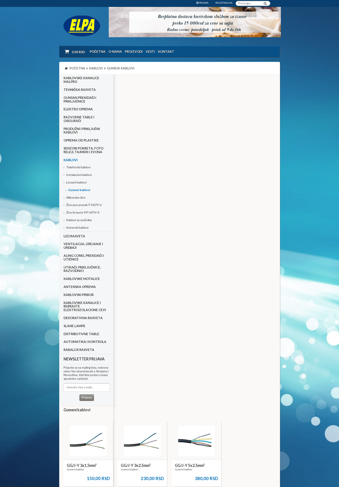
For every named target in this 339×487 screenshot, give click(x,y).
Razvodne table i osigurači (79, 119)
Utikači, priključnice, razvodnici (82, 269)
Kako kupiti (73, 430)
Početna (98, 51)
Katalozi (71, 435)
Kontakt (166, 51)
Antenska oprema (80, 287)
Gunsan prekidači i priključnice (80, 100)
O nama (115, 51)
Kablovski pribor (79, 295)
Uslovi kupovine (76, 424)
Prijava (86, 398)
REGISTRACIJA (224, 2)
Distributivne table (81, 334)
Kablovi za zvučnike (78, 220)
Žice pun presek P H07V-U (83, 205)
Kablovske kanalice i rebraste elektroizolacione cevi (85, 306)
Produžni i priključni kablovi (82, 131)
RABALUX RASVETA (79, 350)
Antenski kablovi (76, 228)
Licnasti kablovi (75, 183)
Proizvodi (134, 51)
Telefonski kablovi (77, 168)
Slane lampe (74, 326)
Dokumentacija (147, 435)
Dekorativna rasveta (83, 318)
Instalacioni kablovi (78, 175)
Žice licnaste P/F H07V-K (82, 213)
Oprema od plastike (81, 141)
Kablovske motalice (82, 279)
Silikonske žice (74, 198)
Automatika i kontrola (85, 342)
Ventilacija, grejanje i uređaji (83, 246)
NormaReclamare (122, 472)
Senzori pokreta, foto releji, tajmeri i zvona (83, 150)
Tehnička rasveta (80, 90)
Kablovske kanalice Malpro (81, 80)
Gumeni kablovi (77, 190)
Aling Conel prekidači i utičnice (84, 258)
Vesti (150, 51)
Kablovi (71, 160)
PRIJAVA (202, 2)
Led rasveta (74, 236)
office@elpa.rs (224, 450)
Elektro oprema (78, 110)
